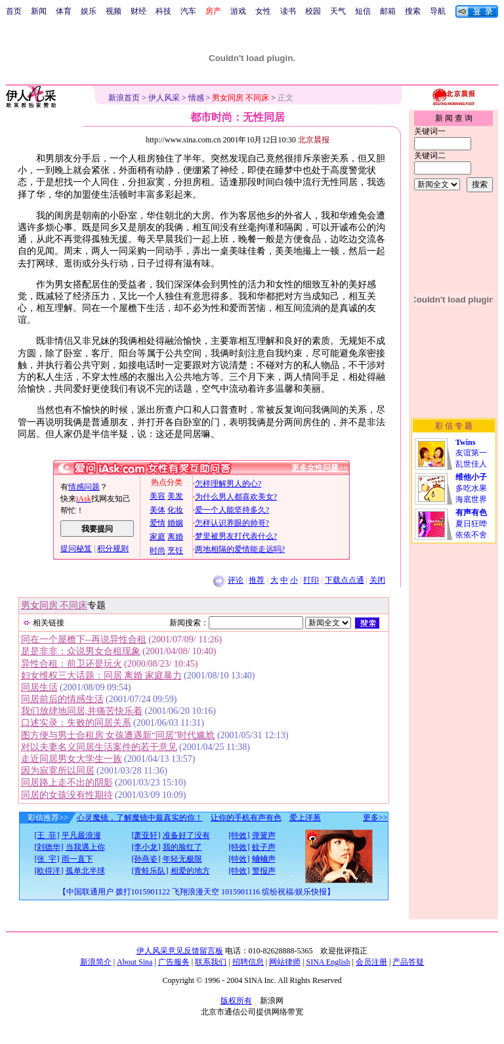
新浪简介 (96, 962)
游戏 (238, 11)
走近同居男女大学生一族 (71, 759)
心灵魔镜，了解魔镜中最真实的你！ (140, 817)
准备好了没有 (186, 835)
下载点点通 (344, 580)
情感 (196, 97)
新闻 (39, 11)
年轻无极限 (182, 859)
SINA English (328, 962)
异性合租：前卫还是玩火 (71, 664)
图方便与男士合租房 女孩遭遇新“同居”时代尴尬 (118, 735)
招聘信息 (248, 962)
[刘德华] (49, 847)
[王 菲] (47, 835)
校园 (313, 11)
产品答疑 (408, 962)
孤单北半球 (85, 870)
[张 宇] (47, 859)
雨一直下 (77, 859)
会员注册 (371, 962)
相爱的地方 (190, 870)
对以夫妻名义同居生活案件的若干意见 (99, 747)
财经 (138, 11)
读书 (288, 11)
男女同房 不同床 (54, 605)
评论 (235, 580)
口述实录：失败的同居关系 (76, 723)
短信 (363, 11)
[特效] (239, 835)
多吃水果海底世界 (471, 488)
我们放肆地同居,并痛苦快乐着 (82, 711)
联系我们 (210, 962)
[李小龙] (146, 847)
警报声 (264, 870)
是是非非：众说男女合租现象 (80, 651)
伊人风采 (164, 97)
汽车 (188, 11)
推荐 (256, 580)
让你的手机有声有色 (246, 817)
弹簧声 (264, 835)
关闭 (377, 580)
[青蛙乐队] (150, 870)
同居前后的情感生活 (62, 699)
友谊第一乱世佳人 (471, 453)
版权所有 (236, 1000)
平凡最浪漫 (81, 835)
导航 (438, 11)
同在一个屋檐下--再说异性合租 (83, 639)
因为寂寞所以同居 (57, 771)
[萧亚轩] (146, 835)
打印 (311, 580)
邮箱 (388, 11)
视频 (113, 11)
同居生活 (39, 687)
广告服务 (174, 962)
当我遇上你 (85, 847)
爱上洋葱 (305, 817)
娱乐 (88, 11)
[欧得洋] (49, 870)
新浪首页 (124, 97)
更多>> (375, 817)
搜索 (413, 11)
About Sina (134, 962)
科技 (163, 11)
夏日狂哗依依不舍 (471, 523)
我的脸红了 (182, 847)
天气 (338, 11)
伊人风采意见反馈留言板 (179, 950)
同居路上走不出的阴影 (67, 782)
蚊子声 (264, 847)
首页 (14, 11)
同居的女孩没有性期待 (67, 795)
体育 (64, 11)
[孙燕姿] (146, 859)
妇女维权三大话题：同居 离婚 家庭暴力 (101, 675)
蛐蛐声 (264, 859)
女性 (263, 11)
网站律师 (285, 962)
